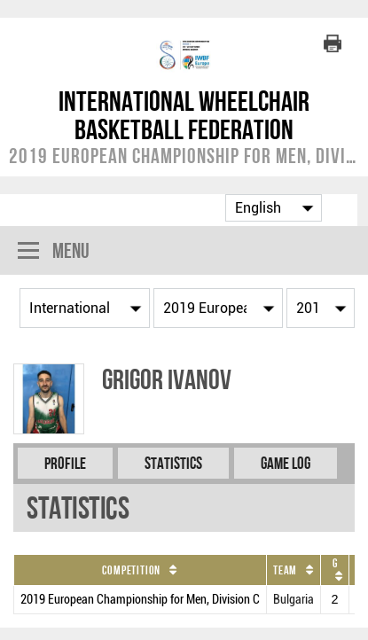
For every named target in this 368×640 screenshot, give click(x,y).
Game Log (285, 463)
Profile (65, 463)
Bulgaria (293, 599)
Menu (54, 252)
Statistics (173, 463)
